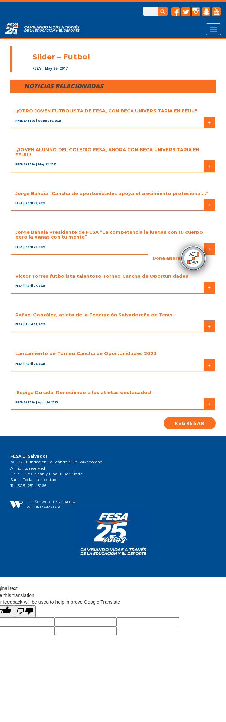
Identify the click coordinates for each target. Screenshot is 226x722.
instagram (196, 11)
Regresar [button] (190, 423)
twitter (185, 11)
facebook (175, 11)
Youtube (216, 11)
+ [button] (209, 122)
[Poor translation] (25, 611)
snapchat (206, 11)
